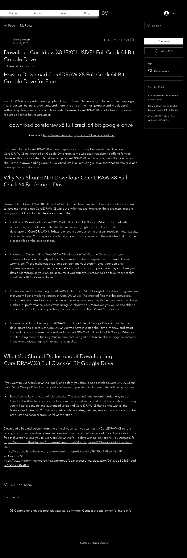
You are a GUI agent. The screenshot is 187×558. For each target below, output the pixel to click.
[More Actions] (136, 40)
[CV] (105, 13)
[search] (163, 25)
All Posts (9, 25)
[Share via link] (25, 484)
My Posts (26, 25)
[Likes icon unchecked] (6, 484)
